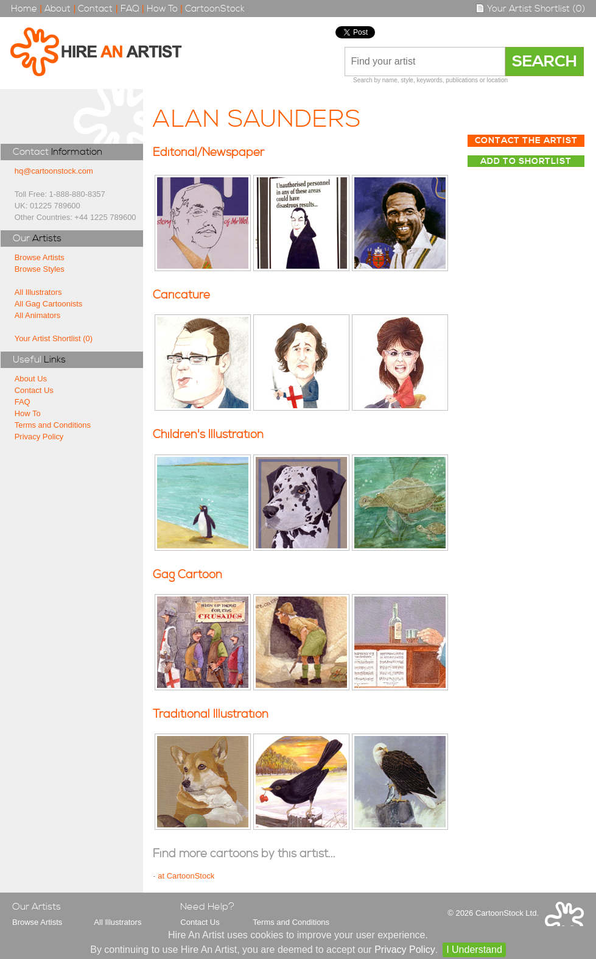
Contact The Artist (526, 140)
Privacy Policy (39, 436)
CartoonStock (215, 9)
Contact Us (34, 390)
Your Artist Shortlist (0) (530, 9)
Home (24, 9)
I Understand (474, 949)
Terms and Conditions (53, 425)
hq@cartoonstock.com (54, 170)
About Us (31, 378)
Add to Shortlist (526, 161)
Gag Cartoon (187, 574)
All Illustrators (38, 292)
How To (162, 9)
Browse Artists (40, 257)
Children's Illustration (208, 434)
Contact (95, 9)
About (57, 9)
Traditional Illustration (210, 714)
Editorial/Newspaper (208, 152)
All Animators (38, 315)
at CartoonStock (186, 875)
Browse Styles (40, 269)
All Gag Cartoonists (49, 303)
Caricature (181, 295)
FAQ (130, 9)
